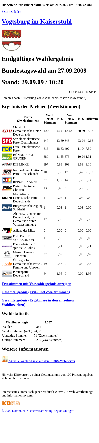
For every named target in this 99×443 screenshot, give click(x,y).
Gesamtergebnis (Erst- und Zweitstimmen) (36, 292)
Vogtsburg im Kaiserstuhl (37, 21)
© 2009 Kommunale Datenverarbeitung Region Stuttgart (38, 410)
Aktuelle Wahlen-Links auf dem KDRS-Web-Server (38, 361)
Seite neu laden (11, 11)
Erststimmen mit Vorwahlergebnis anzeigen (36, 284)
